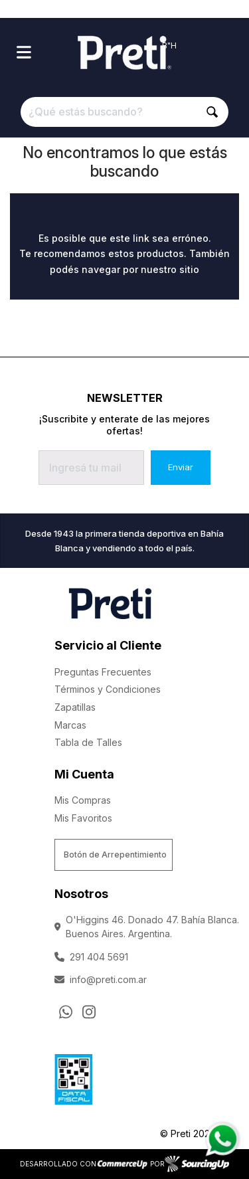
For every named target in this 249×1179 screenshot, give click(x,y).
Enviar (180, 467)
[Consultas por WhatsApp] (65, 1011)
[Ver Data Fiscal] (73, 1076)
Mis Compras (82, 800)
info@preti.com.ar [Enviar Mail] (100, 979)
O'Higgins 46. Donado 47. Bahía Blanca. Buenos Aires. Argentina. (146, 926)
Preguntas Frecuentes (102, 672)
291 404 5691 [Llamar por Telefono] (91, 956)
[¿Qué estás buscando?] (125, 112)
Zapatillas (75, 707)
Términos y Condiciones (107, 689)
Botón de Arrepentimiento (115, 855)
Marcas (70, 725)
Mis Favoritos (83, 818)
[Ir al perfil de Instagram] (89, 1011)
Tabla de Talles (88, 742)
